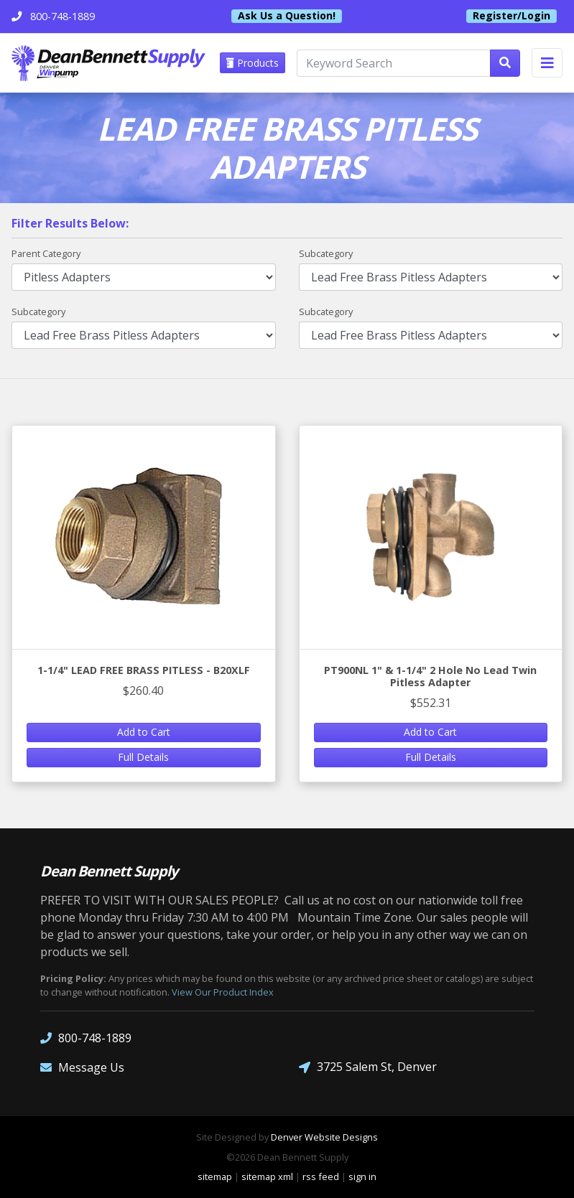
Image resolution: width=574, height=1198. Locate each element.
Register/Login (511, 15)
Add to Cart (143, 732)
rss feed (320, 1176)
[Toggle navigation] (547, 63)
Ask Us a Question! (286, 15)
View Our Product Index (223, 992)
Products (252, 63)
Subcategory (326, 253)
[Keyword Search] (394, 63)
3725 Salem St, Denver (368, 1067)
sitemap (215, 1176)
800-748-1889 (85, 1038)
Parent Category (45, 253)
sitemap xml (267, 1176)
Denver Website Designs (324, 1137)
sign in (362, 1176)
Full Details (143, 757)
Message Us (82, 1067)
